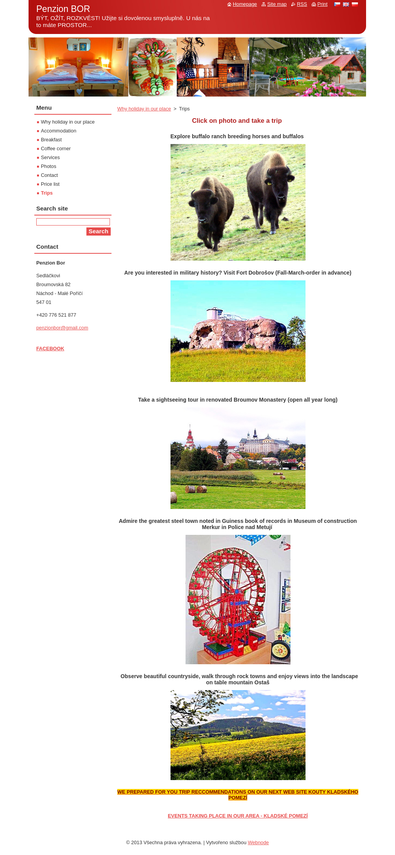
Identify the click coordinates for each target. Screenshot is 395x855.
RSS (302, 4)
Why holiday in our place (144, 109)
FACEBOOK (50, 348)
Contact (49, 175)
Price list (50, 184)
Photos (48, 166)
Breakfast (51, 139)
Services (50, 157)
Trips (47, 193)
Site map (277, 4)
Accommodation (58, 131)
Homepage (245, 4)
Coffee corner (56, 148)
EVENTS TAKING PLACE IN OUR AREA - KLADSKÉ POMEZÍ (238, 816)
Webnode (258, 842)
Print (322, 4)
